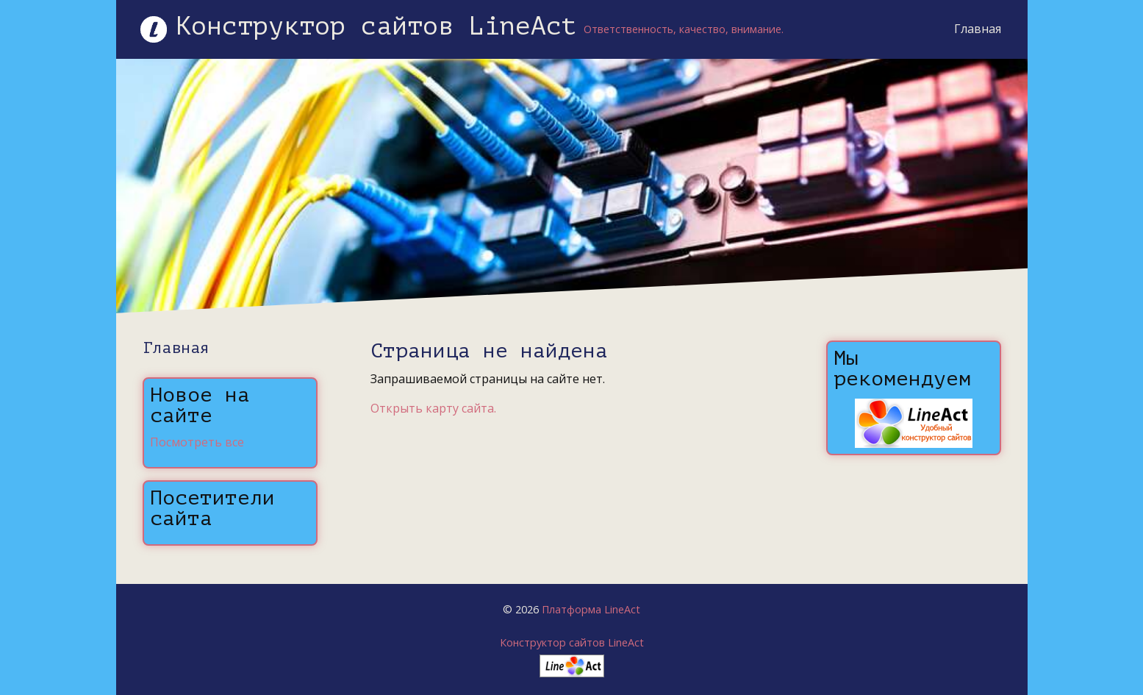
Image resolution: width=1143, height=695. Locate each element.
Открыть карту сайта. (433, 408)
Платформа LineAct (591, 609)
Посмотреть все (197, 442)
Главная (975, 29)
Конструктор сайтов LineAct (572, 642)
